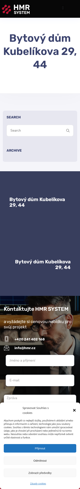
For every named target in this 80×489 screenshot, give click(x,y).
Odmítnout (40, 460)
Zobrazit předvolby (39, 472)
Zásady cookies (38, 483)
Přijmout (40, 448)
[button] (74, 410)
